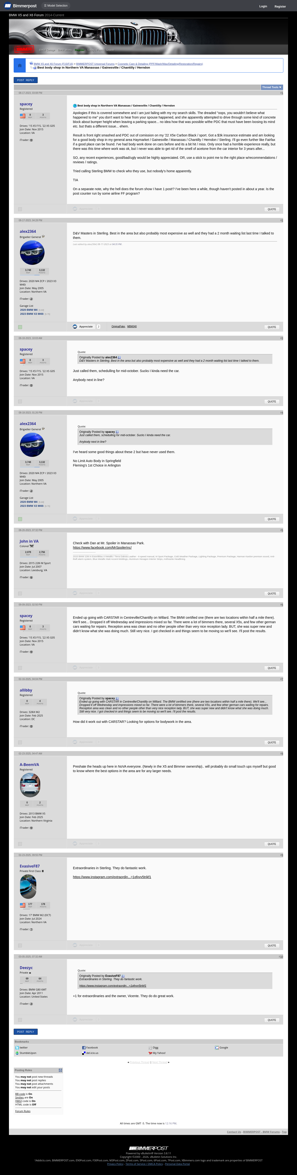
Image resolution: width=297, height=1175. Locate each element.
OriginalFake (118, 326)
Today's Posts (95, 50)
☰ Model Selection (56, 5)
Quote (272, 209)
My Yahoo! (159, 1053)
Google (224, 1047)
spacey (26, 103)
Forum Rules (22, 1111)
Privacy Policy (115, 1164)
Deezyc (26, 967)
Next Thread (159, 1062)
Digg (155, 1047)
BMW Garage (47, 50)
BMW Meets (65, 50)
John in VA (29, 541)
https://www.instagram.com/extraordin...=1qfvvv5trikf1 (112, 877)
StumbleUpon (28, 1053)
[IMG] (18, 1101)
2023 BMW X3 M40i (32, 313)
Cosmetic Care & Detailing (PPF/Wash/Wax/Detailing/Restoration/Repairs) (160, 63)
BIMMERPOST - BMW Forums (261, 1132)
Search (110, 50)
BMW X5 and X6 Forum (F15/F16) (53, 63)
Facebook (92, 1047)
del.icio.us (92, 1053)
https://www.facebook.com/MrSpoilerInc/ (102, 547)
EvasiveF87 (30, 866)
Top (284, 1132)
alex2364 (28, 231)
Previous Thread (139, 1062)
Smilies (19, 1097)
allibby (26, 690)
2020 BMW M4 (28, 309)
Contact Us (234, 1132)
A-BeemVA (29, 764)
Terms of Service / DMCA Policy (144, 1164)
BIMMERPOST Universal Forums (95, 63)
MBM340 (132, 326)
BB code (20, 1094)
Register (280, 6)
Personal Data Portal (177, 1164)
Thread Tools (270, 87)
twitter (24, 1047)
